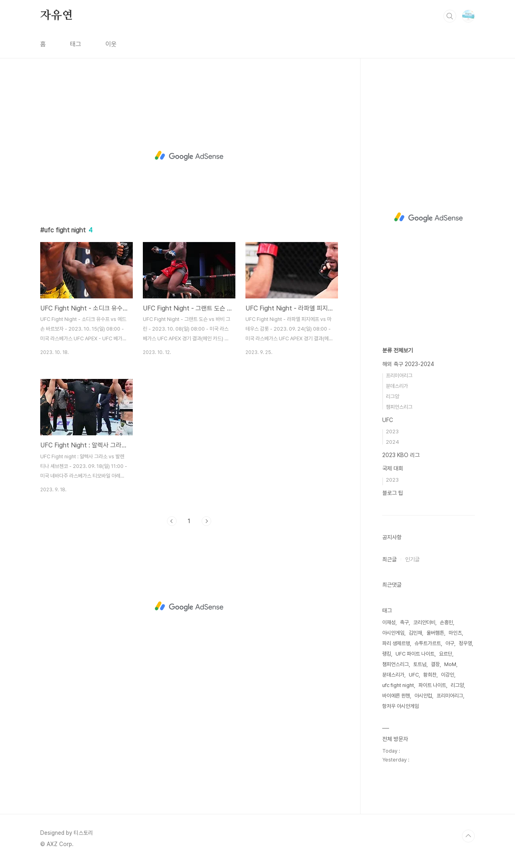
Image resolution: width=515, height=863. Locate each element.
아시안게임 (393, 633)
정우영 (465, 643)
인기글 (412, 559)
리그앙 (392, 396)
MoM (450, 664)
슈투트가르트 (427, 643)
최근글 (389, 559)
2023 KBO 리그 (401, 455)
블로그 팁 (392, 493)
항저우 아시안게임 (400, 706)
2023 (392, 431)
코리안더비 (424, 622)
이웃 (111, 44)
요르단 (445, 654)
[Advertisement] (189, 155)
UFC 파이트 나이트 (415, 654)
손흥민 (446, 622)
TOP (468, 836)
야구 (449, 643)
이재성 (389, 622)
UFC (387, 420)
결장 (435, 664)
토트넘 (419, 664)
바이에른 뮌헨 (396, 696)
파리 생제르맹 (396, 643)
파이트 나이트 (432, 685)
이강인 (447, 675)
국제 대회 (392, 468)
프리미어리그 (399, 376)
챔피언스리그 (399, 407)
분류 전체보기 (397, 350)
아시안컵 (423, 696)
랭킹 (386, 654)
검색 (450, 16)
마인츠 (455, 633)
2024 (392, 442)
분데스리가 (397, 386)
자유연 (56, 15)
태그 (75, 44)
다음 (206, 521)
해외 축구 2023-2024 (408, 364)
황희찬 (430, 675)
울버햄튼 (435, 633)
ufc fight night (398, 685)
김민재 (415, 633)
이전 (172, 521)
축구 (404, 622)
